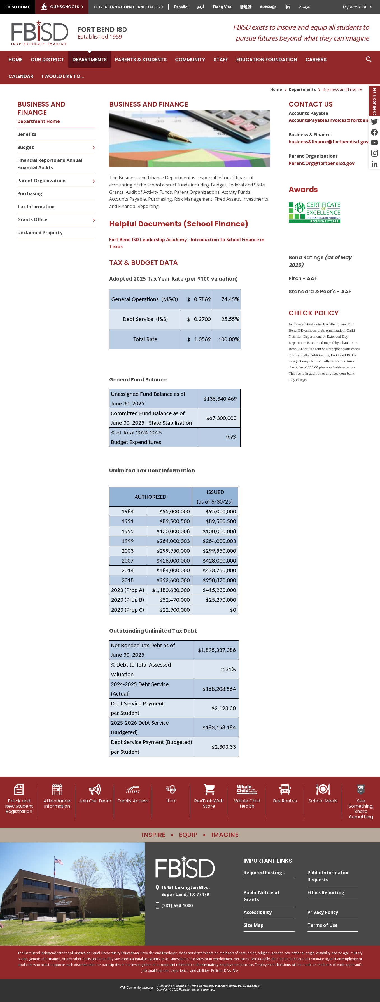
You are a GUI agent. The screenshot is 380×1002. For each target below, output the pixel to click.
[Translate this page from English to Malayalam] (268, 6)
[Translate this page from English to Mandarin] (245, 7)
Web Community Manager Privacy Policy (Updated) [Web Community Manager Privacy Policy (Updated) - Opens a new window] (226, 985)
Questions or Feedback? (173, 985)
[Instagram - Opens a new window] (374, 153)
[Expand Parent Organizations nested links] (93, 177)
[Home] (15, 59)
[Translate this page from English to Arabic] (304, 6)
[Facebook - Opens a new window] (374, 132)
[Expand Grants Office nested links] (93, 216)
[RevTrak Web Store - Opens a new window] (209, 796)
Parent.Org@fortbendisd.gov (322, 163)
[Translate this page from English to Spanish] (181, 7)
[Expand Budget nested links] (93, 143)
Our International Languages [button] (127, 7)
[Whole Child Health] (247, 796)
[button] (369, 67)
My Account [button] (355, 7)
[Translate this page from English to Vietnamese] (221, 7)
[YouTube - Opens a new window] (374, 143)
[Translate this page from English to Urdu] (200, 6)
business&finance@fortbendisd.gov (329, 142)
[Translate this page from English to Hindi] (287, 7)
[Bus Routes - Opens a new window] (285, 794)
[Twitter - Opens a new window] (374, 121)
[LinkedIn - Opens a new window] (374, 164)
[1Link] (171, 793)
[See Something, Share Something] (361, 802)
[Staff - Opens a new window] (220, 59)
